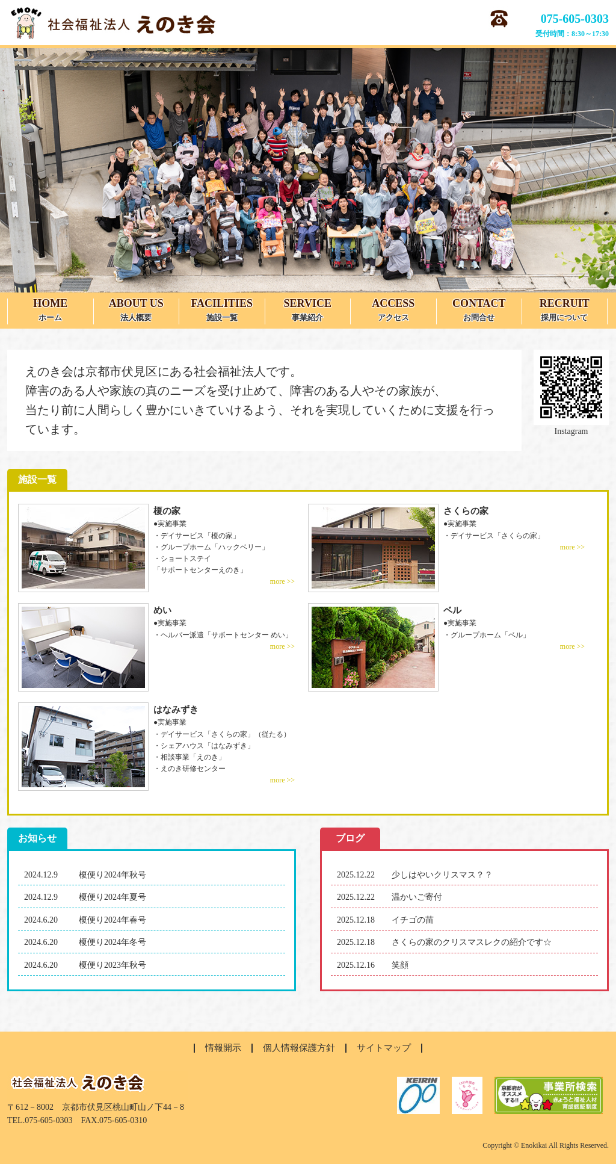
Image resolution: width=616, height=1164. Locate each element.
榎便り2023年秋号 (112, 965)
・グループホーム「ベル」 (486, 635)
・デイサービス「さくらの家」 (493, 535)
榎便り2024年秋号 (112, 874)
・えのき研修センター (189, 768)
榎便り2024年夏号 (112, 897)
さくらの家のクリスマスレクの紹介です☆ (472, 942)
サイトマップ (384, 1048)
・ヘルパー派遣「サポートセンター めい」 (222, 635)
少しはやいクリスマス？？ (442, 874)
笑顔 (400, 965)
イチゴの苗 (413, 919)
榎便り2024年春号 (112, 919)
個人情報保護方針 (299, 1048)
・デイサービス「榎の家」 (196, 535)
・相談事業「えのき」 (189, 757)
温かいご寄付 (417, 897)
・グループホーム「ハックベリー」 (211, 547)
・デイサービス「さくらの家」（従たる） (222, 734)
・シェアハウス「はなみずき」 (203, 745)
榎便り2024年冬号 (112, 942)
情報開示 (223, 1048)
